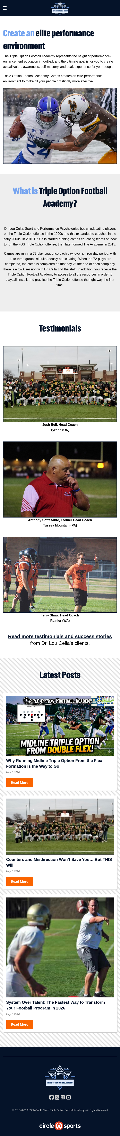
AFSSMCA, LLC (36, 1110)
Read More (19, 783)
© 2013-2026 (19, 1110)
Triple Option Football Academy (67, 1110)
